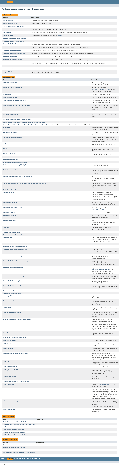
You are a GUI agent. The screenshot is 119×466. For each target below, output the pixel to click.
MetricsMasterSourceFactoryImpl (13, 276)
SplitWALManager (8, 384)
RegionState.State (9, 427)
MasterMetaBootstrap (10, 202)
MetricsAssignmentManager (12, 232)
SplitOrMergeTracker (9, 376)
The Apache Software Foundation (22, 464)
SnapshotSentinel (8, 72)
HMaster (5, 149)
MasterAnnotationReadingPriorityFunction (17, 165)
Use (20, 2)
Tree (23, 2)
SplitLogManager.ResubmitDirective (14, 432)
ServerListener (7, 68)
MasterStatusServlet (9, 215)
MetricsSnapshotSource (10, 66)
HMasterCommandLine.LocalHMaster (15, 162)
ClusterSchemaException (11, 444)
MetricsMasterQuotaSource (12, 50)
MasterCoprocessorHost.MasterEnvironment (17, 176)
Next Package (14, 5)
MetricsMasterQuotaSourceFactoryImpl (15, 261)
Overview (3, 2)
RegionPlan (6, 332)
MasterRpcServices (9, 212)
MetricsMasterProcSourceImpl (12, 256)
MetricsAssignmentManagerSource (14, 38)
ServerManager (8, 348)
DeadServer (6, 127)
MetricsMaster (7, 237)
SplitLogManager (8, 361)
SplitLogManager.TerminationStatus (14, 434)
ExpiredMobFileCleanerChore (12, 137)
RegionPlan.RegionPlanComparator (14, 337)
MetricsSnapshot (8, 290)
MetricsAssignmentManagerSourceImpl (16, 234)
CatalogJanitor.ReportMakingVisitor (14, 100)
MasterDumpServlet (9, 189)
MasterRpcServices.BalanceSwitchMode (16, 421)
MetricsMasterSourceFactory (12, 59)
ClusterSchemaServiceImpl (11, 112)
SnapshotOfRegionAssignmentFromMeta (16, 353)
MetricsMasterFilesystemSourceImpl (15, 246)
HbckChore (6, 144)
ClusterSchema (8, 20)
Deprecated (29, 2)
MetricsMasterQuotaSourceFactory (14, 53)
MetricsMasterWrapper (10, 63)
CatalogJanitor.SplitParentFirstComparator (17, 105)
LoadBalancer (7, 32)
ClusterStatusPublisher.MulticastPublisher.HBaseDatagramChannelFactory (27, 124)
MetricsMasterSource (10, 56)
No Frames (30, 5)
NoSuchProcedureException (12, 450)
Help (39, 2)
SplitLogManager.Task (10, 366)
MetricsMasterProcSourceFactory (14, 47)
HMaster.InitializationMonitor (12, 154)
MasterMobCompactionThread (12, 207)
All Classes (39, 5)
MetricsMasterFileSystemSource (13, 41)
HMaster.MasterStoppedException (14, 447)
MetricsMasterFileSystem (11, 244)
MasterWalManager (9, 220)
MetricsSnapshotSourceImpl (12, 293)
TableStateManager (9, 409)
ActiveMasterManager (10, 82)
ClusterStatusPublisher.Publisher (13, 26)
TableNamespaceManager (11, 401)
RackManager (7, 307)
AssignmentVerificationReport (12, 87)
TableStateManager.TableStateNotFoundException (19, 452)
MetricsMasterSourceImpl (11, 281)
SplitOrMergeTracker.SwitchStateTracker (16, 381)
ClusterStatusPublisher (10, 114)
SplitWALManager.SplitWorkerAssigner (15, 389)
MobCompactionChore (10, 300)
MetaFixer (6, 227)
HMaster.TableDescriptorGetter (13, 29)
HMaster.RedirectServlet (11, 157)
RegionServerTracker (9, 340)
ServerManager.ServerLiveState (13, 429)
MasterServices (8, 35)
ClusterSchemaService (10, 23)
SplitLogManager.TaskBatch (12, 370)
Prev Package (5, 5)
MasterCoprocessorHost (10, 169)
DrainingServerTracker (10, 132)
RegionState (7, 343)
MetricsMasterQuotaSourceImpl (13, 267)
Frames (23, 5)
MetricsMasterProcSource (11, 43)
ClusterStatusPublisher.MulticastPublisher (16, 119)
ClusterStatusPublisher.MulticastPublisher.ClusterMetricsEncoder (24, 122)
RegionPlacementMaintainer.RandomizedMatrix (18, 319)
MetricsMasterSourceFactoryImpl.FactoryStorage (19, 424)
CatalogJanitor (7, 94)
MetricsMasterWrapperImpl (12, 286)
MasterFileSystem (9, 192)
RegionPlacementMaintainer (12, 312)
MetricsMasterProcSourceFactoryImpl (15, 249)
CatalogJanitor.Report (10, 97)
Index (35, 2)
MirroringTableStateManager (12, 296)
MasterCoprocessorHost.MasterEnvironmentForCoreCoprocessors (24, 183)
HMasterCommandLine (10, 159)
